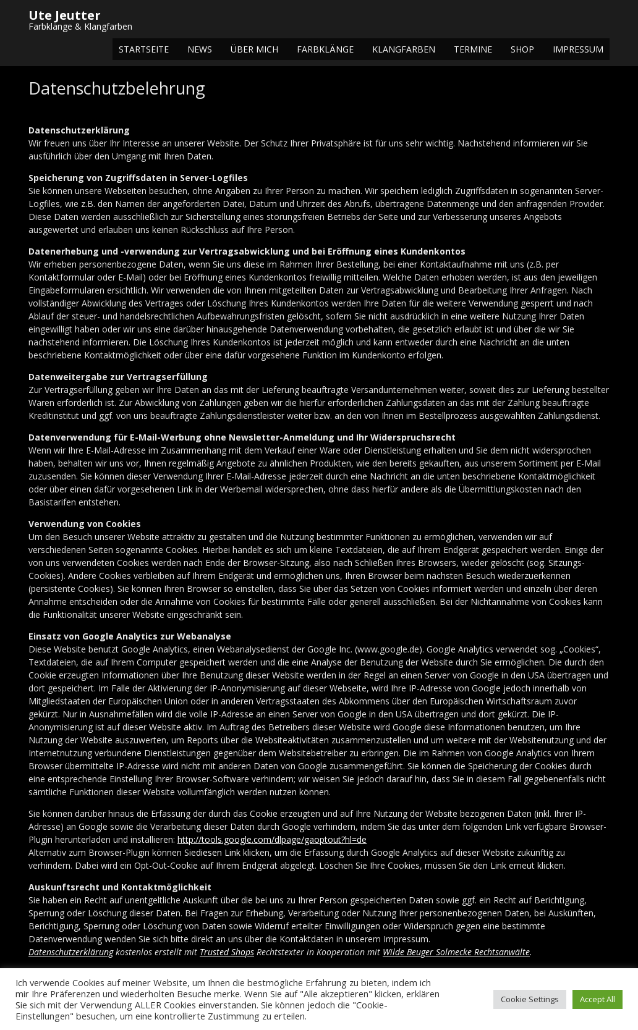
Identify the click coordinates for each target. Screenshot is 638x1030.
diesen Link (218, 852)
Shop (522, 49)
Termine (473, 49)
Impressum (578, 49)
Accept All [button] (597, 999)
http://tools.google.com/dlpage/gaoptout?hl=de (272, 839)
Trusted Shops (227, 952)
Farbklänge (325, 49)
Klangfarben (403, 49)
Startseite (144, 49)
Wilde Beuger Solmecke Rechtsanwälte (456, 952)
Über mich (254, 49)
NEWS (199, 49)
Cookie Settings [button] (530, 999)
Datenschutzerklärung (70, 952)
